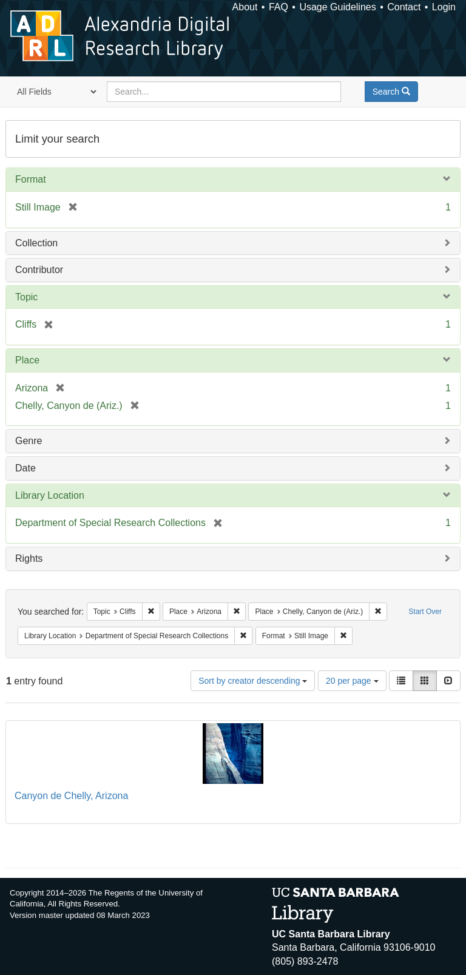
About (245, 7)
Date (25, 468)
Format (30, 179)
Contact (403, 7)
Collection (36, 243)
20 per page (352, 681)
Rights (28, 558)
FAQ (278, 7)
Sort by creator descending (252, 681)
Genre (28, 441)
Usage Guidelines (337, 7)
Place (27, 360)
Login (444, 7)
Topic (26, 297)
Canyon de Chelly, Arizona (71, 796)
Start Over (425, 611)
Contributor (39, 270)
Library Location (49, 495)
